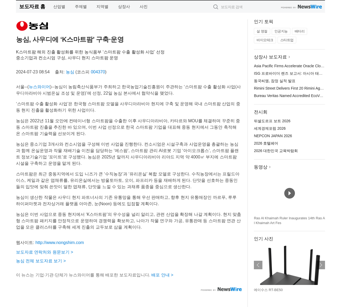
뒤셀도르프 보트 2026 (272, 121)
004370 (98, 72)
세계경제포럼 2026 (270, 128)
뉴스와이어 (39, 87)
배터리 (300, 31)
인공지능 (281, 31)
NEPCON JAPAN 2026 (273, 136)
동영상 (260, 167)
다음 (320, 265)
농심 (70, 72)
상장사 (124, 6)
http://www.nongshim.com (59, 242)
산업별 (59, 6)
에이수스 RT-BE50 (268, 290)
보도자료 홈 (32, 6)
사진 (144, 6)
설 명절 (262, 31)
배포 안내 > (162, 275)
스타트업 (287, 40)
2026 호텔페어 (266, 143)
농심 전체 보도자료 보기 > (41, 261)
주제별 (81, 6)
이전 (258, 265)
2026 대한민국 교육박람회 (276, 151)
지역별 (102, 6)
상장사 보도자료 (270, 57)
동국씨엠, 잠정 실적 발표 (274, 81)
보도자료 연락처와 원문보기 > (44, 252)
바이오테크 (265, 40)
